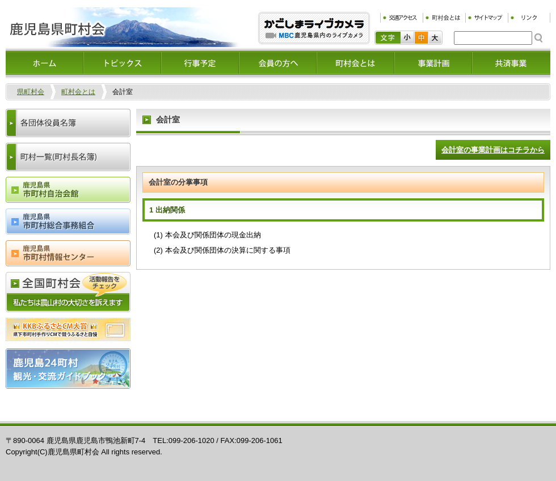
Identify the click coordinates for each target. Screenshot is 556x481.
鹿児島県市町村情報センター (68, 253)
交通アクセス (401, 18)
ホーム (44, 63)
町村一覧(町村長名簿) (68, 157)
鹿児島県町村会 (123, 27)
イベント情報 (200, 63)
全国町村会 (68, 292)
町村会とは (444, 18)
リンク (529, 18)
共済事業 (511, 63)
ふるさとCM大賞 (68, 329)
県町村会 (30, 92)
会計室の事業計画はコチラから (493, 150)
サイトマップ (486, 18)
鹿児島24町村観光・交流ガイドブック (68, 368)
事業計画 (433, 63)
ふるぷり (314, 28)
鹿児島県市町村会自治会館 (68, 190)
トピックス (122, 63)
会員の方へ (278, 63)
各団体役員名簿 (68, 123)
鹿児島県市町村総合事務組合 (68, 221)
